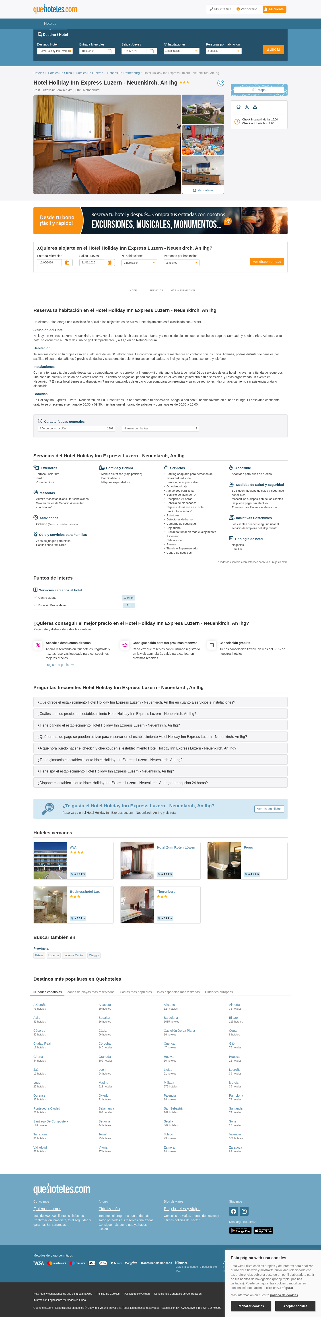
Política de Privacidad (137, 1293)
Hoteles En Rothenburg (123, 73)
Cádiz (103, 1030)
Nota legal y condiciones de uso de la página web (62, 1293)
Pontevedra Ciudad (46, 1108)
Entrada (92, 44)
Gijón (233, 1043)
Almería (234, 1004)
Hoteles (38, 73)
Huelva (169, 1056)
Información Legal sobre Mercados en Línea (59, 1300)
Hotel (134, 290)
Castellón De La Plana (179, 1030)
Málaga (169, 1082)
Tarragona (40, 1134)
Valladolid (40, 1147)
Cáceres (39, 1030)
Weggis (94, 955)
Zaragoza (235, 1147)
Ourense (39, 1095)
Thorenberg (166, 891)
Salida (131, 44)
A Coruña (39, 1004)
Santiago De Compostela (50, 1121)
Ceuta (233, 1030)
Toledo (168, 1134)
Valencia (235, 1134)
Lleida (168, 1069)
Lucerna (53, 955)
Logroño (235, 1069)
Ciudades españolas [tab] (47, 992)
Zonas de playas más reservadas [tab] (90, 992)
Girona (38, 1056)
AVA (73, 847)
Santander (236, 1108)
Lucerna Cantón (74, 955)
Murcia (234, 1082)
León (102, 1069)
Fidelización (109, 1209)
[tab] (160, 702)
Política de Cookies (108, 1293)
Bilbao (233, 1017)
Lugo (36, 1082)
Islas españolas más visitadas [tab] (178, 992)
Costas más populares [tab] (136, 992)
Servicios (156, 290)
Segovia (104, 1121)
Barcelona (171, 1017)
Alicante (169, 1004)
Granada (105, 1056)
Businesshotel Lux (85, 891)
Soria (233, 1121)
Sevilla (168, 1121)
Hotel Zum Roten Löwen (176, 847)
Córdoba (105, 1043)
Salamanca (106, 1108)
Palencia (170, 1095)
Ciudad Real (42, 1043)
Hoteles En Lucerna (89, 73)
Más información (183, 290)
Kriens (39, 955)
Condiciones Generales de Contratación (178, 1293)
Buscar (273, 49)
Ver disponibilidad (267, 261)
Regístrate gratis (60, 665)
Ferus (248, 847)
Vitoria (103, 1147)
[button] (274, 9)
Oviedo (104, 1095)
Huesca (234, 1056)
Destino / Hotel (47, 44)
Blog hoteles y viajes (182, 1209)
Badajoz (104, 1017)
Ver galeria (203, 190)
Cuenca (169, 1043)
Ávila (36, 1017)
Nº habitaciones (175, 44)
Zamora (169, 1147)
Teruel (103, 1134)
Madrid (103, 1082)
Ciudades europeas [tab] (219, 992)
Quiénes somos (47, 1209)
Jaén (36, 1069)
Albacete (105, 1004)
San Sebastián (174, 1108)
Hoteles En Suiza (60, 73)
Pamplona (236, 1095)
